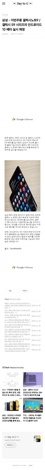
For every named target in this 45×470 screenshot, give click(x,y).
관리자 (30, 465)
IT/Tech (7, 299)
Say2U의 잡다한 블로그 (13, 440)
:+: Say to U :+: (22, 3)
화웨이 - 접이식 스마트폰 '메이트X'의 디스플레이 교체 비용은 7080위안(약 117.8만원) (18, 305)
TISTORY (23, 465)
